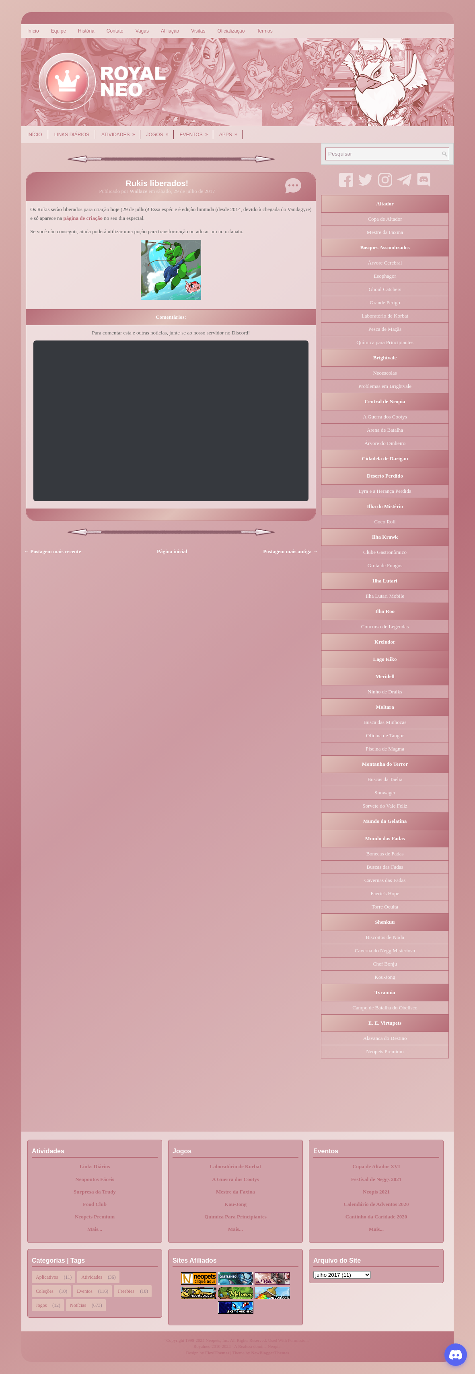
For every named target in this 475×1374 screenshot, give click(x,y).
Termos (264, 31)
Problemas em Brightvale (384, 386)
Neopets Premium (385, 1051)
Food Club (95, 1204)
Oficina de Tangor (385, 735)
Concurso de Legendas (385, 626)
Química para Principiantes (384, 342)
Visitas (198, 31)
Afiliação (170, 31)
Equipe (58, 31)
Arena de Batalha (385, 430)
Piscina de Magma (385, 749)
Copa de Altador (385, 219)
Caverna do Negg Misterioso (385, 950)
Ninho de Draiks (385, 692)
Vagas (142, 31)
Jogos (160, 131)
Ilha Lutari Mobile (385, 596)
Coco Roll (384, 522)
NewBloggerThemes (270, 1352)
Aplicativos (47, 1277)
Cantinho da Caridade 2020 (376, 1217)
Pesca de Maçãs (384, 329)
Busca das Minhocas (385, 722)
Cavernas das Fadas (385, 880)
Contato (115, 31)
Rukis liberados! (157, 183)
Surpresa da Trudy (95, 1192)
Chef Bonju (385, 964)
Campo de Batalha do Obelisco (384, 1008)
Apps (231, 131)
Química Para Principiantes (235, 1217)
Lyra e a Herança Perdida (384, 491)
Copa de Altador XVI (376, 1166)
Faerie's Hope (384, 893)
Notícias (78, 1305)
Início (33, 31)
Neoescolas (385, 373)
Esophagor (385, 276)
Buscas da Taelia (385, 779)
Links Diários (71, 134)
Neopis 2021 (376, 1192)
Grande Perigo (385, 302)
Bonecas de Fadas (384, 854)
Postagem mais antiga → (290, 551)
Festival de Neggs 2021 (376, 1179)
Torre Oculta (385, 907)
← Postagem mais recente (52, 551)
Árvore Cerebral (385, 263)
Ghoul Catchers (384, 289)
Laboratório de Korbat (385, 316)
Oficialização (231, 31)
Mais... (94, 1229)
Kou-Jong (384, 977)
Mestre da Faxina (385, 232)
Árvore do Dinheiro (385, 443)
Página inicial (172, 551)
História (86, 31)
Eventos (196, 131)
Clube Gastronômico (385, 552)
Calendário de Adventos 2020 (376, 1204)
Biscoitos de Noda (385, 937)
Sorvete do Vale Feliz (384, 806)
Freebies (126, 1291)
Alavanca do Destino (385, 1038)
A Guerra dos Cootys (385, 417)
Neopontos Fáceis (94, 1179)
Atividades (120, 131)
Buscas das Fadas (385, 867)
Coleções (44, 1291)
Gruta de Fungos (385, 565)
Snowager (384, 793)
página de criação (83, 218)
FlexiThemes (217, 1352)
